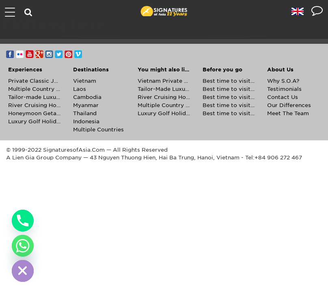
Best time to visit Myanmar (229, 105)
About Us (280, 70)
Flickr (20, 54)
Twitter (59, 54)
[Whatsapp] (23, 246)
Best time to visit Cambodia (229, 81)
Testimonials (284, 89)
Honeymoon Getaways (34, 113)
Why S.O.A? (283, 81)
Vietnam (84, 81)
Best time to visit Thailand (229, 113)
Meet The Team (288, 113)
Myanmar (86, 105)
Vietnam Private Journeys (164, 81)
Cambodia (87, 97)
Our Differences (289, 105)
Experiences (25, 70)
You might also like (164, 70)
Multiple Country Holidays (164, 105)
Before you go (222, 70)
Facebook (10, 54)
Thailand (85, 113)
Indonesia (86, 121)
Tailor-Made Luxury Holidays (164, 89)
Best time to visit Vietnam (229, 97)
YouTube (30, 54)
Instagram (49, 54)
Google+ (39, 54)
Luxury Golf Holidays (34, 121)
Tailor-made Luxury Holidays (34, 97)
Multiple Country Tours (34, 89)
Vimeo (78, 54)
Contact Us (282, 97)
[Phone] (23, 221)
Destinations (91, 70)
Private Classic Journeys (34, 81)
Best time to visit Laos (229, 89)
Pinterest (69, 54)
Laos (79, 89)
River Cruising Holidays (34, 105)
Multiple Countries (98, 130)
